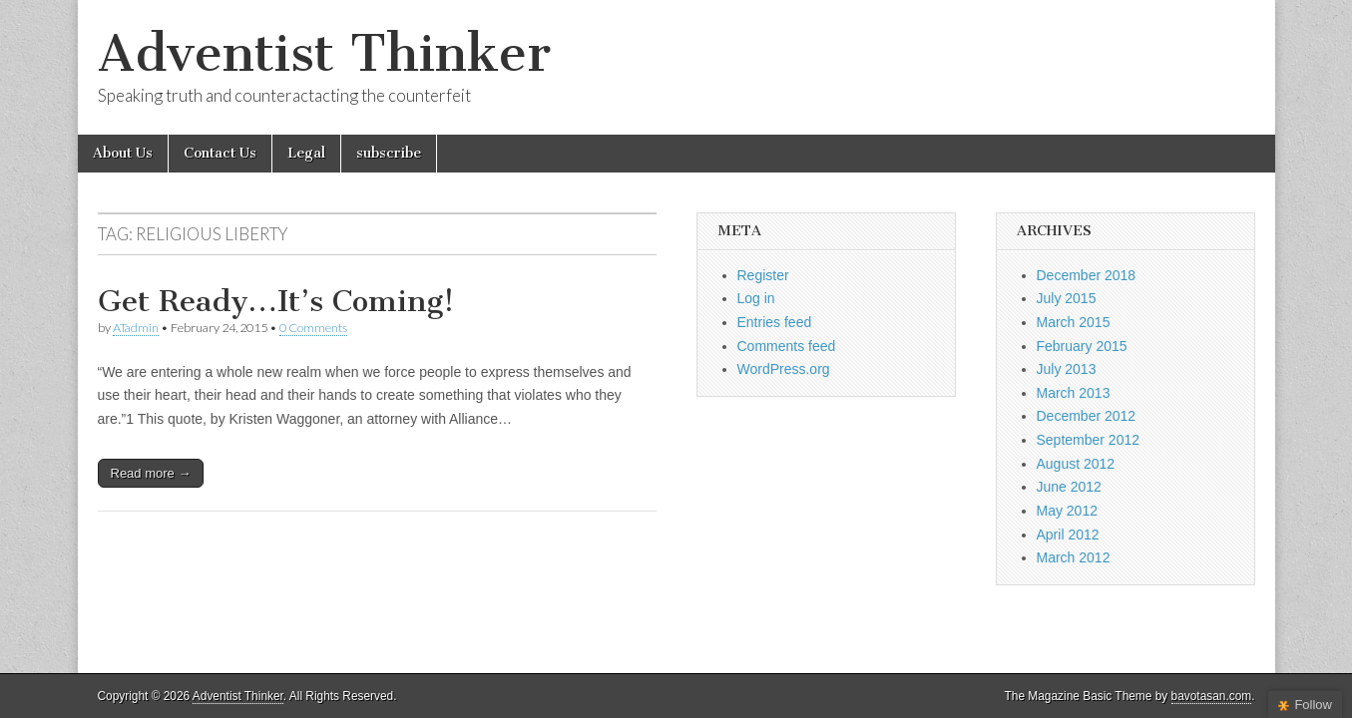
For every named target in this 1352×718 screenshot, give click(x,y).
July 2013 (1067, 369)
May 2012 (1067, 511)
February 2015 (1082, 346)
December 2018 (1086, 275)
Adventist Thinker (324, 53)
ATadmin (136, 327)
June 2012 (1069, 487)
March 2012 (1074, 557)
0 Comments (313, 327)
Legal (306, 153)
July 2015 (1067, 298)
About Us (123, 153)
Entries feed (774, 322)
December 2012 (1086, 416)
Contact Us (220, 153)
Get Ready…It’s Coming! (276, 301)
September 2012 (1088, 440)
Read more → (151, 473)
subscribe (388, 153)
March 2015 (1074, 322)
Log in (756, 298)
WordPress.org (783, 369)
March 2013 (1074, 393)
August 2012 (1076, 464)
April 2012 (1068, 534)
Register (763, 275)
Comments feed (786, 346)
